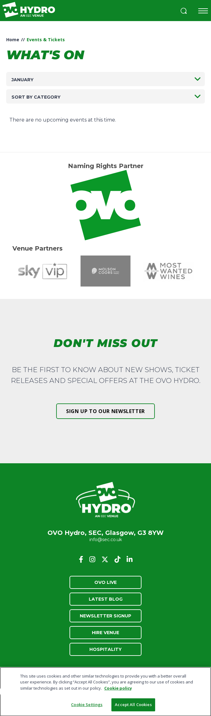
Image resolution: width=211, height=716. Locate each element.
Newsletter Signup (105, 616)
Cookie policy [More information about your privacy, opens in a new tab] (118, 689)
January (22, 79)
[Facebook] (81, 559)
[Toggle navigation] (203, 10)
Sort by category (36, 97)
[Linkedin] (129, 559)
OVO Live (105, 582)
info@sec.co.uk (105, 539)
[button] (183, 12)
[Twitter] (104, 559)
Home (12, 39)
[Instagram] (92, 559)
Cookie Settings (86, 706)
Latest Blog (106, 599)
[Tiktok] (117, 559)
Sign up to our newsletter (105, 411)
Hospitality (105, 649)
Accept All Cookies (133, 706)
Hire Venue (105, 632)
